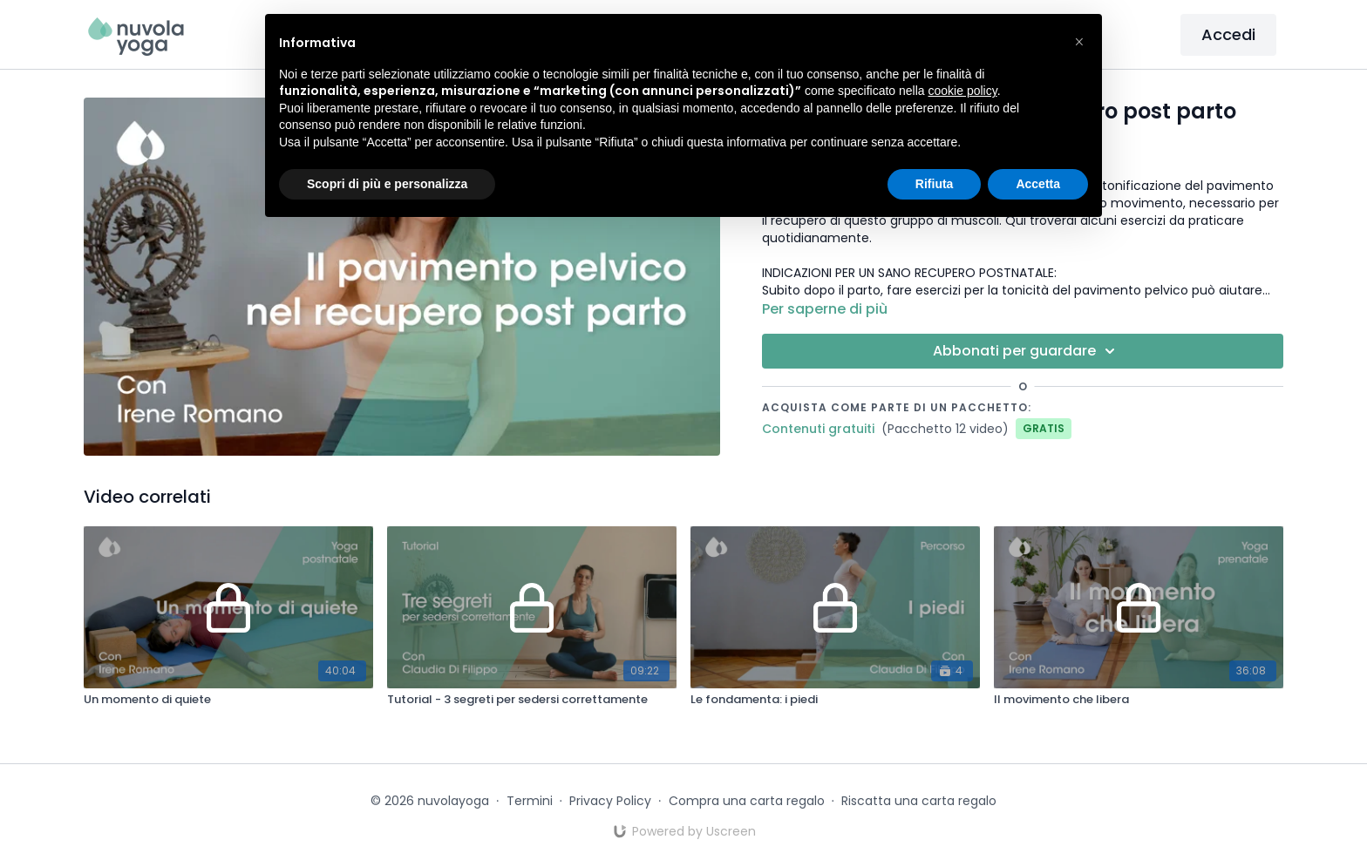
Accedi (1228, 34)
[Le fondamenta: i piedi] (835, 699)
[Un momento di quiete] (228, 699)
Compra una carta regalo (747, 800)
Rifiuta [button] (934, 184)
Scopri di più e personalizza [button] (387, 184)
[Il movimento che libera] (1138, 699)
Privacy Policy (610, 800)
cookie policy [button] (962, 91)
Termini (530, 800)
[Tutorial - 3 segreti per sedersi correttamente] (532, 699)
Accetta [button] (1038, 184)
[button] (1079, 42)
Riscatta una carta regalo (918, 800)
